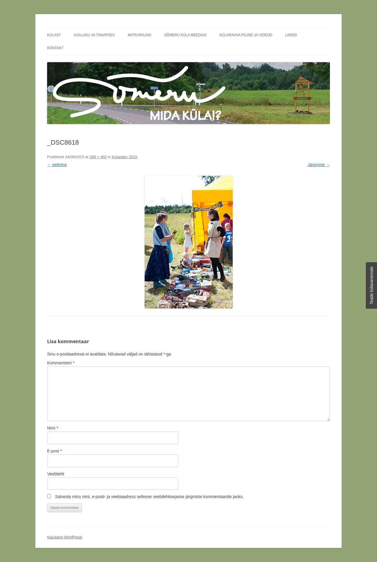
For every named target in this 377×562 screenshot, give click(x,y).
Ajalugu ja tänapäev (94, 35)
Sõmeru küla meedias (185, 35)
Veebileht (55, 474)
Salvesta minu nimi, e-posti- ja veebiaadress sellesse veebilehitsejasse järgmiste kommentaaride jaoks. (149, 496)
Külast (54, 35)
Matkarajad (139, 35)
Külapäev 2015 (124, 157)
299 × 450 (98, 157)
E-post (54, 451)
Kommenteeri (61, 363)
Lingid (291, 35)
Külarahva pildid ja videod (245, 35)
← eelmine (57, 164)
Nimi (52, 428)
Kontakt (55, 48)
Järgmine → (319, 164)
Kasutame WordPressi (64, 537)
